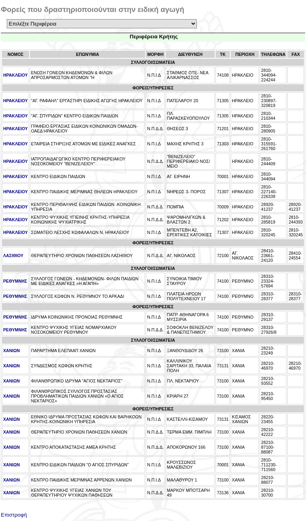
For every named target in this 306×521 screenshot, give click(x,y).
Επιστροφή (14, 513)
